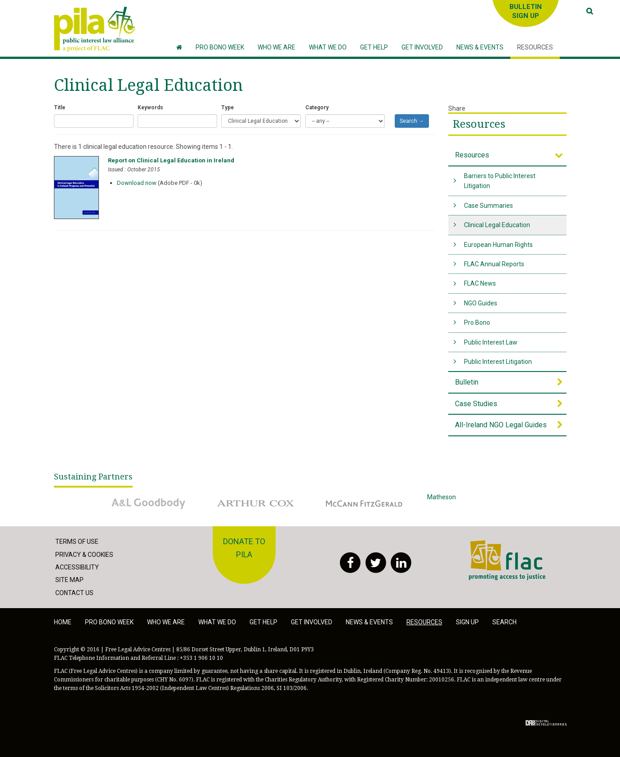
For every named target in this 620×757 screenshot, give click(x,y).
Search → (412, 121)
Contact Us (74, 592)
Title (59, 107)
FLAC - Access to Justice (507, 560)
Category (317, 107)
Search (504, 622)
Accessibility (77, 567)
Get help (263, 622)
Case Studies (476, 403)
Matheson (472, 503)
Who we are (166, 622)
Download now (136, 182)
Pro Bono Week (109, 622)
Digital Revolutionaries (546, 723)
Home (62, 622)
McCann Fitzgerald (364, 503)
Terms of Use (76, 541)
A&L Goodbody (148, 503)
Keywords (150, 107)
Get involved (311, 622)
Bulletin (466, 382)
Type (227, 107)
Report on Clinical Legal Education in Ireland (171, 160)
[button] (276, 47)
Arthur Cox (256, 503)
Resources (479, 124)
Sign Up (467, 622)
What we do (217, 622)
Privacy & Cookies (84, 554)
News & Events (369, 622)
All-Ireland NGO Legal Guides (501, 425)
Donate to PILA (244, 548)
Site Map (69, 579)
